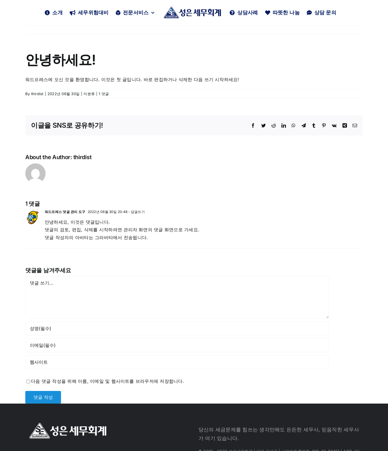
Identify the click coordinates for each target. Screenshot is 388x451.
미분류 (89, 93)
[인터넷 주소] (177, 362)
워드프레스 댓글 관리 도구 (65, 212)
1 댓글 (104, 93)
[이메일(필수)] (177, 345)
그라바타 (104, 237)
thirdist (37, 93)
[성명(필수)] (177, 328)
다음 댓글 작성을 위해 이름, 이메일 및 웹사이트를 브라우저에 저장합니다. (107, 381)
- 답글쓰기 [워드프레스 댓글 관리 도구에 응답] (136, 212)
